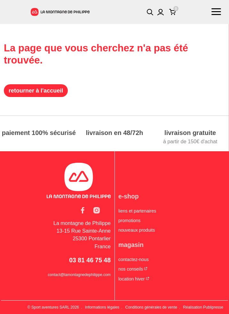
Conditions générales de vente (151, 307)
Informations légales (102, 307)
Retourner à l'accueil (36, 90)
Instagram (96, 210)
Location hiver (131, 278)
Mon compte (160, 12)
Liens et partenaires (137, 210)
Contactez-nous (133, 259)
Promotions (129, 220)
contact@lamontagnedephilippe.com (79, 275)
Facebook (82, 210)
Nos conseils (130, 269)
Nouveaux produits (136, 230)
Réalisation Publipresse (203, 307)
